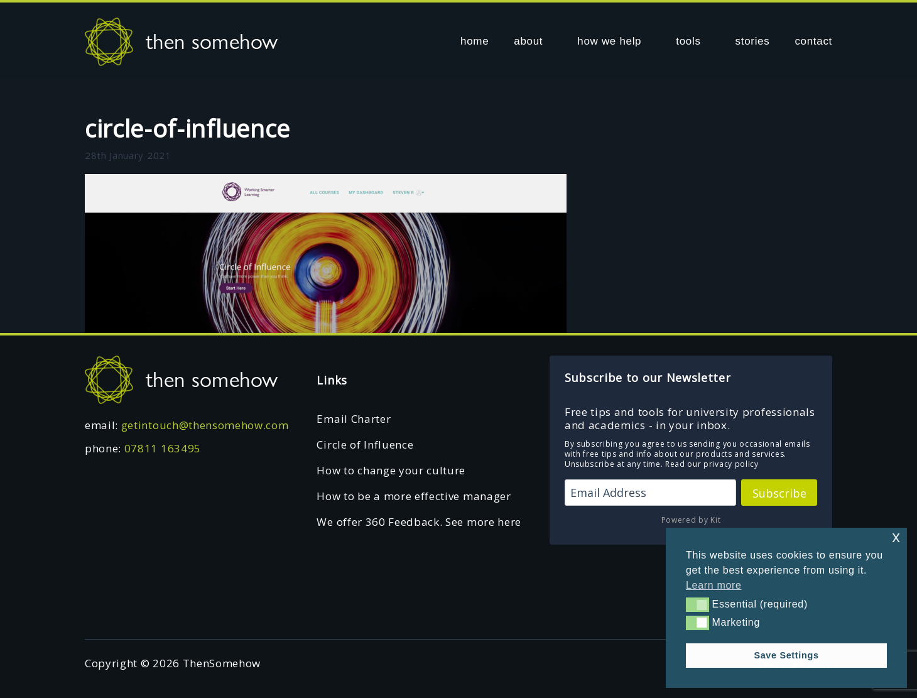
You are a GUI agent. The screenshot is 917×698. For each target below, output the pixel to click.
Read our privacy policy (712, 464)
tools (688, 41)
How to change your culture (391, 470)
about (528, 41)
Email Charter (354, 419)
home (474, 41)
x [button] (896, 537)
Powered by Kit (691, 520)
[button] (697, 604)
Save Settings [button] (786, 655)
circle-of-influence (187, 128)
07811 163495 (162, 448)
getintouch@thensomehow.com (205, 425)
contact (813, 41)
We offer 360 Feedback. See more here (419, 522)
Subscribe (779, 493)
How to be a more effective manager (414, 496)
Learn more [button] (714, 585)
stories (752, 41)
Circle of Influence (365, 444)
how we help (609, 41)
